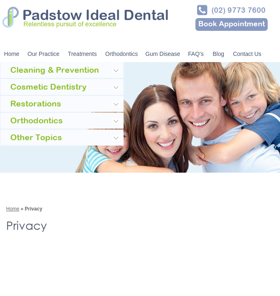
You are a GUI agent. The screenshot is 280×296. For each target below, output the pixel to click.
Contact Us (247, 54)
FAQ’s (196, 54)
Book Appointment (231, 24)
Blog (218, 54)
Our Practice (44, 54)
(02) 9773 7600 (238, 10)
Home (11, 54)
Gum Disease (162, 54)
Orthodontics (121, 54)
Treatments (82, 54)
